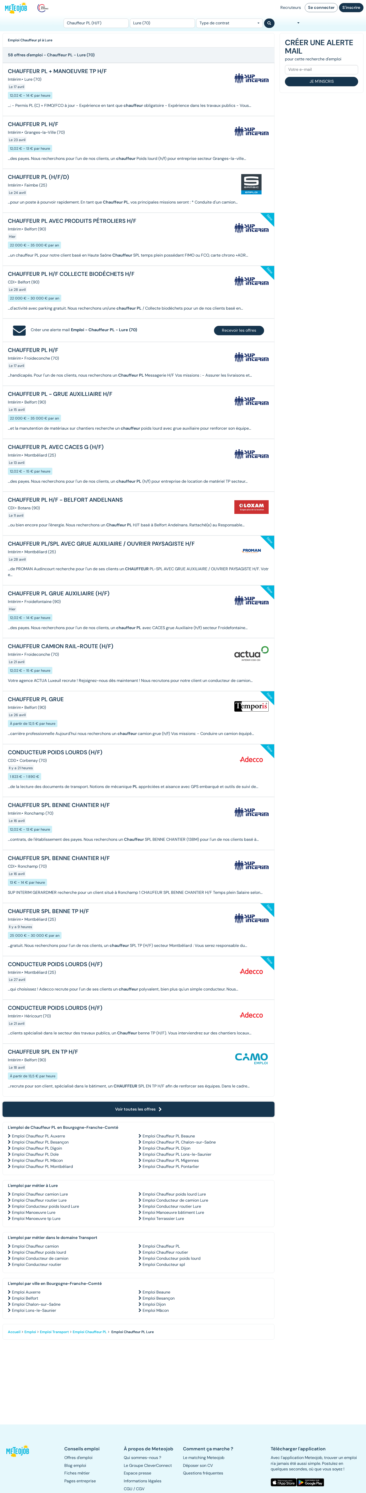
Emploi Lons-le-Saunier (34, 1310)
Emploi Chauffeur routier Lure (39, 1200)
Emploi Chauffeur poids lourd (39, 1252)
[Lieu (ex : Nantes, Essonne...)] (162, 23)
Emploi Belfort (25, 1298)
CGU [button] (128, 1488)
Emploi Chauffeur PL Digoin (37, 1148)
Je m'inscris (322, 81)
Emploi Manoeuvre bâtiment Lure (173, 1212)
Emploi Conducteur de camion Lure (175, 1200)
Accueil (14, 1332)
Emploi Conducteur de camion (40, 1258)
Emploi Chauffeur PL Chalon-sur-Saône (179, 1142)
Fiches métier (77, 1473)
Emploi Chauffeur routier (165, 1252)
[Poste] (96, 23)
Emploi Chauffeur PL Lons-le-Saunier (177, 1154)
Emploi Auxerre (26, 1292)
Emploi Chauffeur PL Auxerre (38, 1136)
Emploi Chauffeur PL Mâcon (37, 1160)
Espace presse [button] (137, 1473)
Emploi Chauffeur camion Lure (40, 1194)
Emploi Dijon (154, 1304)
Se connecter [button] (321, 7)
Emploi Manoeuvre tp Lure (36, 1218)
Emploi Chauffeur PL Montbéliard (42, 1166)
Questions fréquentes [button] (203, 1473)
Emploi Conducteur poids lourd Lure (45, 1206)
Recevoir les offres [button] (239, 330)
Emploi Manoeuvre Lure (33, 1212)
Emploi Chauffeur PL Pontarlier (171, 1166)
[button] (20, 1451)
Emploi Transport (54, 1332)
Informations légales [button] (142, 1481)
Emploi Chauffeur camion (35, 1246)
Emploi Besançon (159, 1298)
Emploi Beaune (156, 1292)
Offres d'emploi (78, 1457)
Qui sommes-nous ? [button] (142, 1457)
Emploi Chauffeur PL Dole (35, 1154)
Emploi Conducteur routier (36, 1264)
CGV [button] (140, 1488)
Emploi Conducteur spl (164, 1264)
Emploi (30, 1332)
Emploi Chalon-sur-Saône (36, 1304)
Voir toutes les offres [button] (138, 1109)
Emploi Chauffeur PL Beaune (169, 1136)
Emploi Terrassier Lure (163, 1218)
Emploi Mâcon (156, 1310)
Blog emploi (75, 1465)
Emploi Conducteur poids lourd (172, 1258)
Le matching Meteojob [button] (203, 1457)
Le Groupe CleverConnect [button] (148, 1465)
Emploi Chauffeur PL (161, 1246)
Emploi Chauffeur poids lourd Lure (174, 1194)
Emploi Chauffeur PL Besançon (40, 1142)
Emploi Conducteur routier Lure (172, 1206)
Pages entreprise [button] (80, 1481)
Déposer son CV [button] (198, 1465)
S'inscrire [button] (351, 7)
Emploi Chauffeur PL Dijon (166, 1148)
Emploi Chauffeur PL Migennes (171, 1160)
